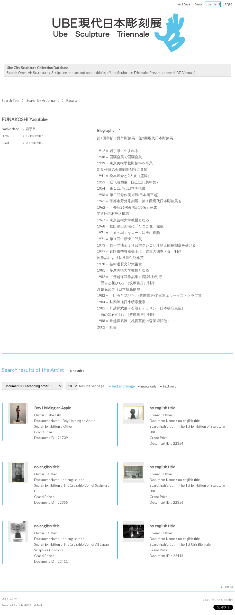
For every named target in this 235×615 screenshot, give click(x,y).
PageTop (228, 586)
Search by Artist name (42, 100)
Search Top (10, 100)
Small (199, 4)
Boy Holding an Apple (52, 408)
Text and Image (122, 386)
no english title (162, 408)
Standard (212, 4)
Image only (148, 386)
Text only (169, 386)
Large (227, 4)
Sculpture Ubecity (219, 599)
